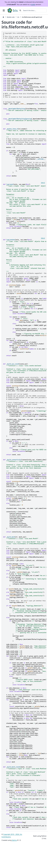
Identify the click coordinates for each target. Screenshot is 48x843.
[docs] (43, 183)
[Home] (3, 17)
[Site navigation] (4, 10)
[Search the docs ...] (34, 10)
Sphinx (14, 840)
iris (18, 17)
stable (33, 4)
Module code (11, 17)
